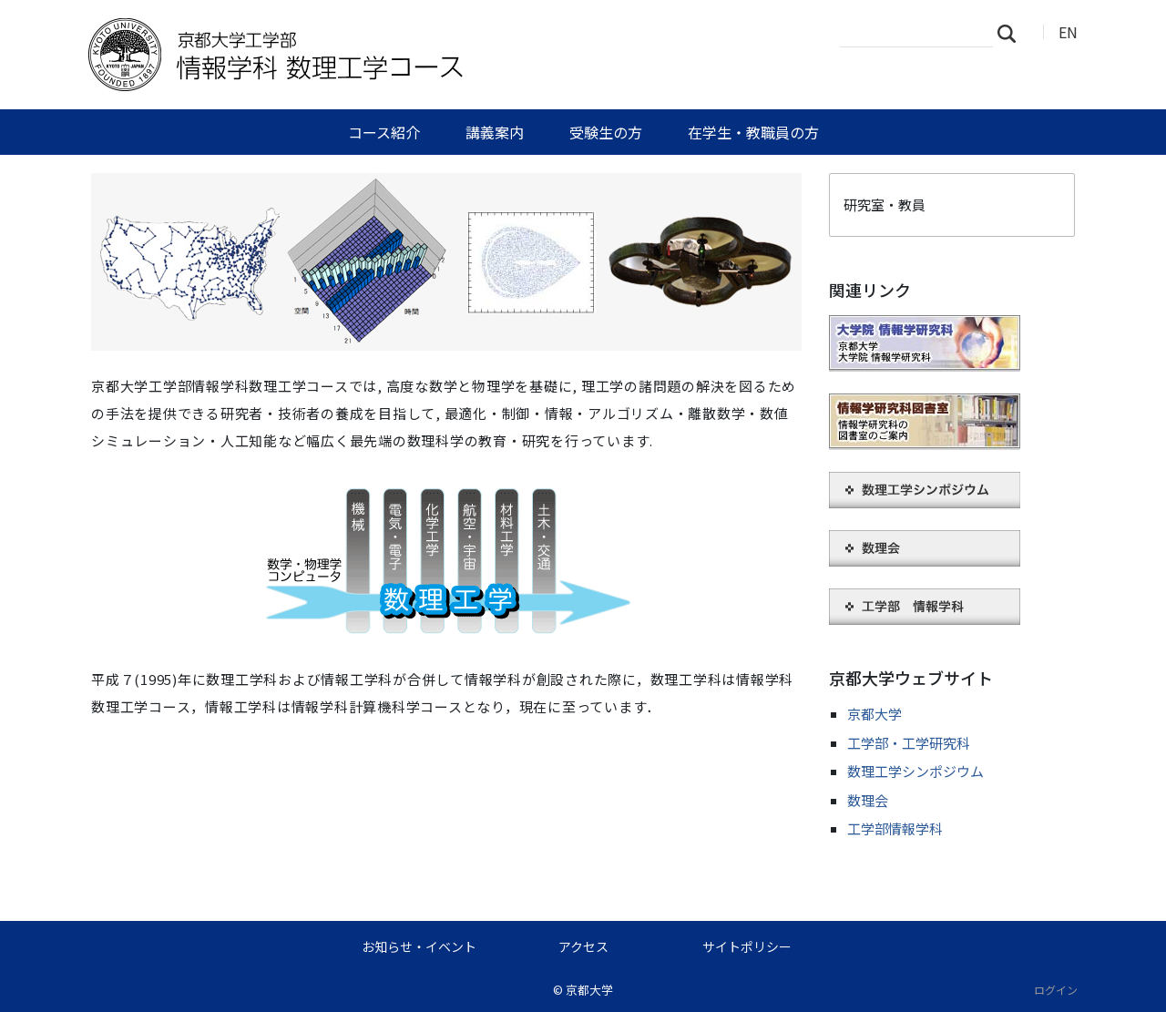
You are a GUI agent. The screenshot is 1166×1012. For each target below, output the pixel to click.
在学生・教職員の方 (753, 132)
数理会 (867, 800)
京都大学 (874, 713)
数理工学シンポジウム (915, 771)
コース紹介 (384, 132)
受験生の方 (605, 132)
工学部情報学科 (895, 828)
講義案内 (494, 132)
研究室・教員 (885, 204)
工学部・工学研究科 (908, 742)
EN (1068, 32)
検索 (1012, 32)
